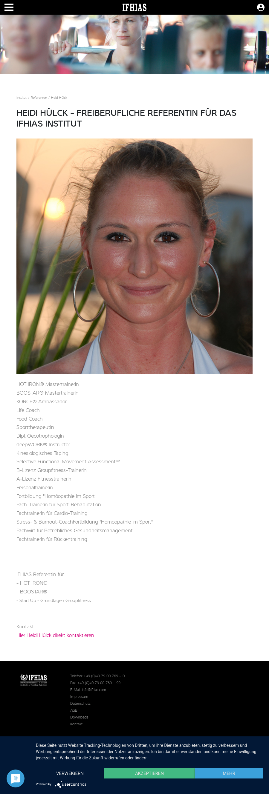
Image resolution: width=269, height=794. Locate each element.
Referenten (39, 98)
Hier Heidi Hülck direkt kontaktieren (55, 635)
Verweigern (70, 773)
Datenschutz (80, 704)
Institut (21, 98)
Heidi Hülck (59, 98)
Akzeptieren (149, 773)
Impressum (79, 697)
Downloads (79, 717)
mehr (229, 773)
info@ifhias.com (94, 690)
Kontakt (76, 724)
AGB (73, 711)
